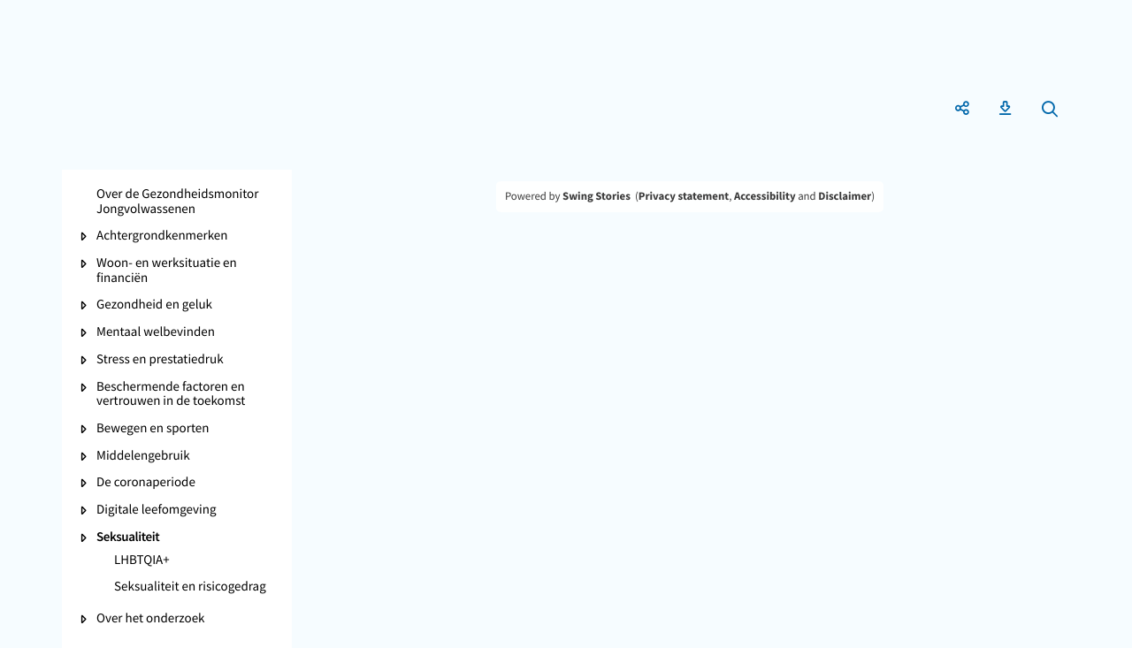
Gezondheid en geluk (154, 305)
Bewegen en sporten (152, 429)
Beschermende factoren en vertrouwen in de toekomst (170, 394)
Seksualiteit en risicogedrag (190, 587)
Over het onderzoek (150, 619)
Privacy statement (684, 196)
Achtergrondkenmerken (161, 236)
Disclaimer (844, 196)
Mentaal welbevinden (155, 332)
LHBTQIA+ (142, 560)
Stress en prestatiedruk (160, 360)
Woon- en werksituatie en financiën (166, 271)
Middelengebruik (143, 456)
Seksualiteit (127, 537)
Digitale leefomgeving (156, 510)
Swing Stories (596, 196)
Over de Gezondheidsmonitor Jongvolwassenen (177, 202)
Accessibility (765, 196)
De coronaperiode (145, 483)
